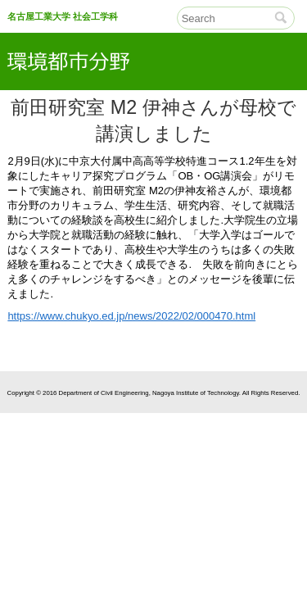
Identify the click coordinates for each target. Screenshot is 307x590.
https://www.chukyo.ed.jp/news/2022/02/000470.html (131, 316)
